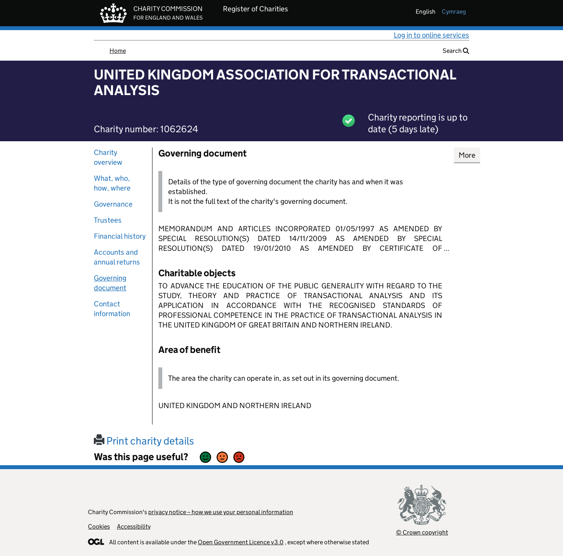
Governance (113, 204)
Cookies (99, 526)
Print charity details (144, 440)
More (467, 155)
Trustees (108, 220)
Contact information (112, 308)
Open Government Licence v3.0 (240, 542)
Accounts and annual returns (117, 257)
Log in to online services (431, 35)
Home (117, 50)
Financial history (120, 236)
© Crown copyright (422, 532)
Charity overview (108, 157)
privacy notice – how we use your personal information (220, 512)
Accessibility (134, 526)
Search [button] (456, 50)
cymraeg (454, 11)
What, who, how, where (112, 183)
